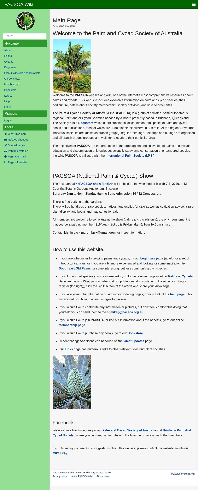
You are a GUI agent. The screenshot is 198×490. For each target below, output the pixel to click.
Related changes (18, 139)
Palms (8, 55)
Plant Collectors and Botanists (22, 73)
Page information (18, 162)
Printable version (18, 150)
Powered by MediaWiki (183, 473)
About (7, 50)
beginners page (151, 258)
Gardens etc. (12, 78)
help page (177, 294)
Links (7, 107)
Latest (8, 95)
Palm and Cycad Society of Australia (129, 430)
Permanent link (17, 156)
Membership (11, 84)
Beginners (10, 67)
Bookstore (10, 90)
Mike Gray (60, 453)
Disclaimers (103, 476)
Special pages (16, 145)
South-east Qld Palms (75, 268)
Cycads (8, 61)
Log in (8, 120)
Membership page (72, 325)
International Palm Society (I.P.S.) (130, 155)
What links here (17, 134)
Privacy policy (60, 476)
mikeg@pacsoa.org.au (126, 312)
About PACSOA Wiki (81, 476)
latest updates (133, 341)
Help (7, 101)
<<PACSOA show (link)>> (94, 183)
